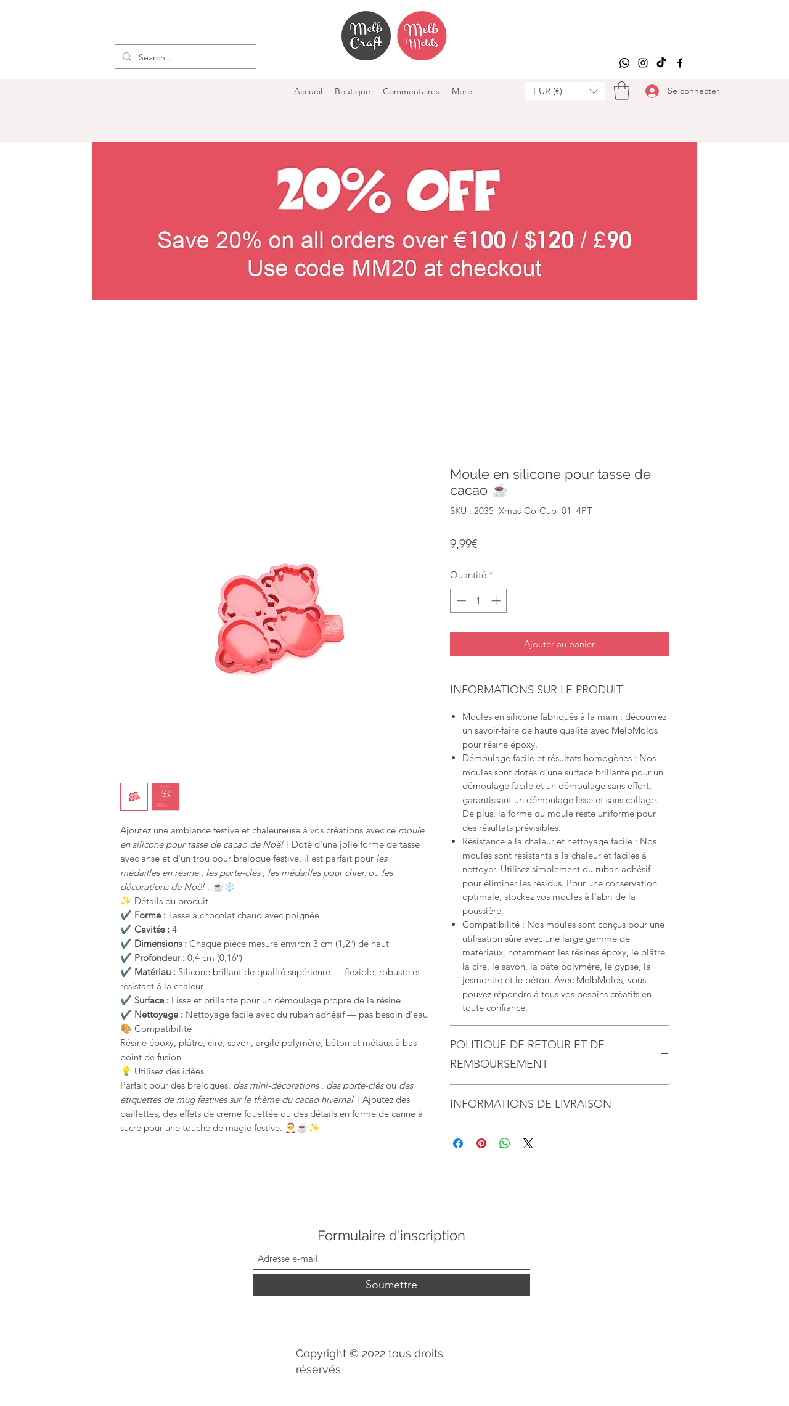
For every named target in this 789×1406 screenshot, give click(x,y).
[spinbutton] (478, 600)
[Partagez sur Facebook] (458, 1143)
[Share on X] (528, 1143)
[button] (565, 91)
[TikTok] (661, 63)
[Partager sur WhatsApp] (504, 1143)
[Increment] (497, 600)
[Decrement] (460, 600)
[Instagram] (643, 63)
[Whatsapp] (624, 63)
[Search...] (184, 57)
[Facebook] (680, 63)
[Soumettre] (391, 1285)
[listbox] (565, 91)
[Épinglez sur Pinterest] (481, 1143)
